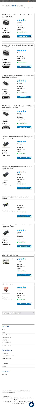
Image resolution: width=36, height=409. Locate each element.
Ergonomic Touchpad (8, 284)
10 (13, 313)
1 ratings (19, 174)
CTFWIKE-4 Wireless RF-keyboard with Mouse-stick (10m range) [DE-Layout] (17, 15)
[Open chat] (31, 404)
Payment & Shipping (6, 337)
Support (3, 332)
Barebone (4, 366)
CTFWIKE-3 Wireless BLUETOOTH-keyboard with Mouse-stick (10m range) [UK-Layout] (17, 106)
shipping (19, 29)
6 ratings (19, 22)
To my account (5, 374)
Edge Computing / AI (6, 358)
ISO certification (5, 340)
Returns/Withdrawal (6, 342)
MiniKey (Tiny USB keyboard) (10, 255)
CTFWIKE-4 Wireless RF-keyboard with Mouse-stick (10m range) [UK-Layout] (17, 46)
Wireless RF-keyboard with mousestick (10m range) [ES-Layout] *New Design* (17, 137)
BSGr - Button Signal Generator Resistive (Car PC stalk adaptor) (17, 197)
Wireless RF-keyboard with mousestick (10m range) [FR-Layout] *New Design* (17, 167)
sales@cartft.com (11, 392)
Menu (4, 5)
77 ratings (19, 261)
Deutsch (31, 1)
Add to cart (23, 36)
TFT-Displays (5, 363)
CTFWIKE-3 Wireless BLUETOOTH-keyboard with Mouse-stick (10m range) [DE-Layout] (17, 76)
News (3, 329)
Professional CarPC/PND (7, 355)
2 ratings (19, 232)
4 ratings (19, 52)
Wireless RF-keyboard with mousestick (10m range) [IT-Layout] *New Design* (17, 225)
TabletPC (4, 361)
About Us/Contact (6, 334)
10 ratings (19, 83)
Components (5, 353)
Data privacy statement (7, 345)
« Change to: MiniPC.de (7, 1)
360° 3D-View (6, 36)
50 (19, 313)
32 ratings (19, 289)
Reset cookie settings (6, 396)
